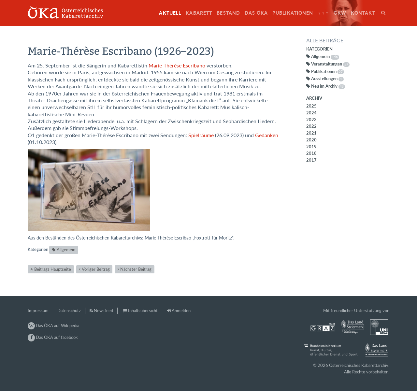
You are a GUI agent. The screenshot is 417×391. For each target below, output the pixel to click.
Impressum (38, 310)
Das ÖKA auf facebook (53, 337)
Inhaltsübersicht (143, 310)
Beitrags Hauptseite (52, 269)
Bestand (228, 13)
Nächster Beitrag (135, 269)
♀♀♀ (323, 13)
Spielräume (201, 135)
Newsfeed (103, 310)
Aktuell (170, 13)
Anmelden (181, 310)
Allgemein (66, 249)
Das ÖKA (256, 13)
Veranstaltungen (330, 63)
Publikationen (292, 13)
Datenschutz (69, 310)
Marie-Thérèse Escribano (177, 65)
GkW (340, 13)
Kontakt (363, 13)
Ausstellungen (327, 78)
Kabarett (199, 13)
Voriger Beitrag (96, 269)
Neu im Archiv (328, 86)
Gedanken (266, 135)
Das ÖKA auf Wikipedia (53, 325)
